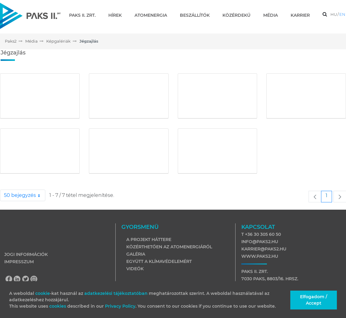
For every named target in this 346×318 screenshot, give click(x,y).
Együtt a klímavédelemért (159, 261)
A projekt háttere (148, 239)
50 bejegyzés (24, 195)
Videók (135, 268)
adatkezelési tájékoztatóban (116, 293)
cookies (58, 306)
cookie (42, 293)
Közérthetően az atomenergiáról (169, 247)
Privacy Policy (120, 306)
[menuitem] (85, 15)
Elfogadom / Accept (313, 300)
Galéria (135, 254)
